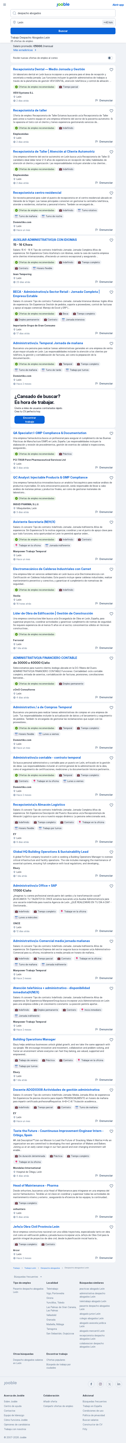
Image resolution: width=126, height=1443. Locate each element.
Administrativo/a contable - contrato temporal (47, 761)
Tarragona (51, 1332)
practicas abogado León (92, 1292)
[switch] (110, 58)
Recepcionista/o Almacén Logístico (39, 808)
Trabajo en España (92, 1406)
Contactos (9, 1410)
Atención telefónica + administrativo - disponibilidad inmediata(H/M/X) (51, 993)
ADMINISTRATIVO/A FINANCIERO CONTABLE (45, 661)
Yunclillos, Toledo (55, 1305)
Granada (50, 1323)
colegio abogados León (92, 1321)
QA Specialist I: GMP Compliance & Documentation (49, 436)
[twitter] (109, 1384)
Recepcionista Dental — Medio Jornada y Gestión (49, 69)
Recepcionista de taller (30, 110)
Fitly (85, 1429)
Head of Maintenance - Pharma (35, 1189)
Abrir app (118, 4)
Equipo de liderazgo (14, 1415)
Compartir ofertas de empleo (58, 1406)
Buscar (63, 31)
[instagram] (100, 1384)
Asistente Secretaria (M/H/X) (34, 525)
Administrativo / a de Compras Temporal (42, 710)
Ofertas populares (55, 1363)
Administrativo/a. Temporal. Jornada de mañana (48, 343)
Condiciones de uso (93, 1410)
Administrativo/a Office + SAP (35, 889)
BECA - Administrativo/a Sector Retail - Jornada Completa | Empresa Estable (56, 294)
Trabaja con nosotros (15, 1429)
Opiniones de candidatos (17, 1424)
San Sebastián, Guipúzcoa (60, 1336)
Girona (49, 1301)
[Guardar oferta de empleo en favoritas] (111, 69)
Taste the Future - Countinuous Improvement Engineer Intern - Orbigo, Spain (58, 1136)
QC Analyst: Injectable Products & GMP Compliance (50, 480)
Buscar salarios (90, 1419)
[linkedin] (119, 1384)
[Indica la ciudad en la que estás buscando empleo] (63, 22)
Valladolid (51, 1318)
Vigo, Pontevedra (55, 1296)
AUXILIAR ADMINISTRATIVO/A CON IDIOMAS (45, 239)
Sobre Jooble (10, 1401)
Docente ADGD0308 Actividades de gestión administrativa (56, 1093)
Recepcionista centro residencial (37, 192)
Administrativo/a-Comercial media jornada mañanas (51, 944)
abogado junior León (90, 1317)
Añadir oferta (50, 1401)
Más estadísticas (25, 50)
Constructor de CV (92, 1424)
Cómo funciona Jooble (16, 1419)
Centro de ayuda (12, 1406)
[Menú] (4, 4)
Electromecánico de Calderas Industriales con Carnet (52, 572)
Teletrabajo (52, 1292)
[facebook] (91, 1384)
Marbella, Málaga (55, 1327)
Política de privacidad (94, 1415)
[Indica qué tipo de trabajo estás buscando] (63, 13)
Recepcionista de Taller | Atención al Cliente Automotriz (54, 151)
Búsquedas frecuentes (28, 1280)
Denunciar (104, 100)
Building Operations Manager (34, 1042)
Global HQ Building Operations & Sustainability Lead (50, 855)
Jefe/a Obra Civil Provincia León (36, 1230)
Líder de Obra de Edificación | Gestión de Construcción (53, 616)
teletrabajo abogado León (93, 1304)
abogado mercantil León (92, 1334)
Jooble (23, 1437)
